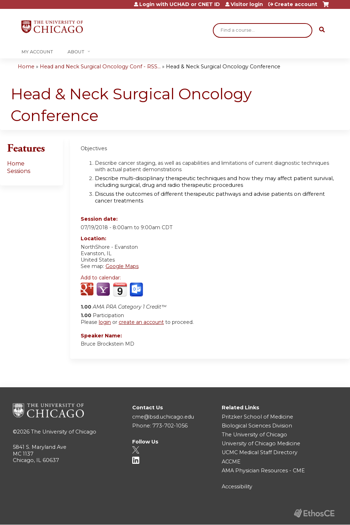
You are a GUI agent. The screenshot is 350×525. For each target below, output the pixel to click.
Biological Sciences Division (257, 425)
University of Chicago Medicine (261, 443)
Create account (295, 4)
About (76, 51)
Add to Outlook (137, 290)
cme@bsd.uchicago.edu (163, 417)
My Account (37, 51)
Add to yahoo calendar (104, 290)
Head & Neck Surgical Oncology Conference (223, 66)
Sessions (18, 171)
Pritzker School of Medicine (257, 417)
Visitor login (247, 4)
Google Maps (122, 266)
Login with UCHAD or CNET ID (179, 4)
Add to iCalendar (120, 289)
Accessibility (237, 486)
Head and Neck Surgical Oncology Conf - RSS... (100, 66)
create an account (141, 322)
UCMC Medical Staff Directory (259, 452)
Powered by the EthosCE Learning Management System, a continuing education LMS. (314, 513)
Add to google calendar (88, 290)
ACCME (231, 461)
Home (26, 66)
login (105, 322)
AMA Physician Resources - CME (263, 470)
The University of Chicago (63, 432)
